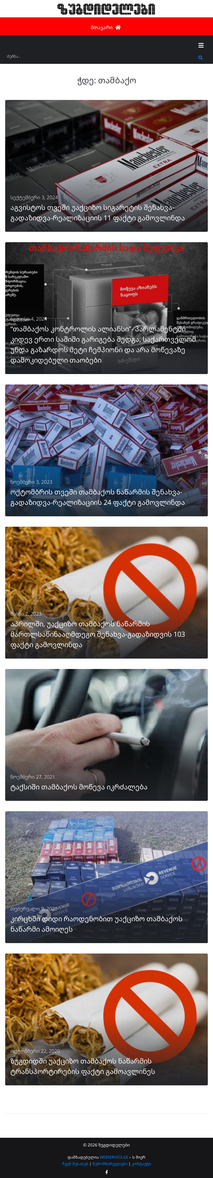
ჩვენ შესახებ (75, 1163)
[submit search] (200, 58)
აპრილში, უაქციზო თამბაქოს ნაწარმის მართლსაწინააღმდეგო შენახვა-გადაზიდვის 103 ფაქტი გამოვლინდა (97, 634)
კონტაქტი (141, 1163)
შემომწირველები (109, 1163)
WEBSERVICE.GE (114, 1157)
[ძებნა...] (100, 58)
